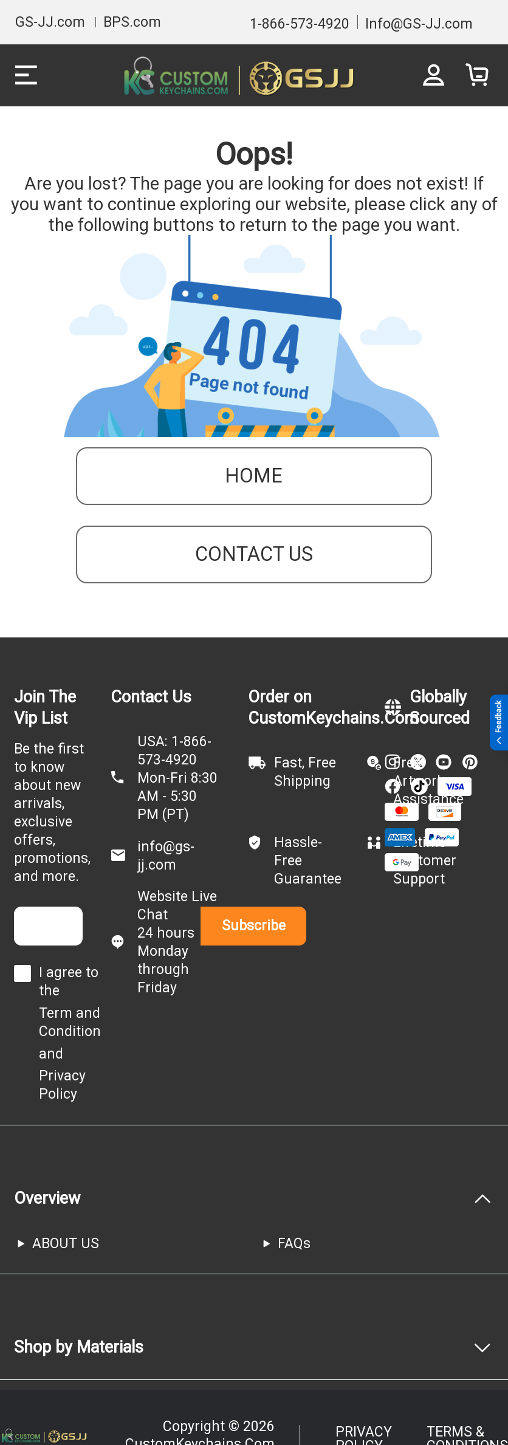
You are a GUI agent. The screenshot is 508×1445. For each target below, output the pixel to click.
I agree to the (68, 981)
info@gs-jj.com (165, 856)
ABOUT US (65, 1243)
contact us (254, 554)
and (51, 1054)
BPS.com (132, 22)
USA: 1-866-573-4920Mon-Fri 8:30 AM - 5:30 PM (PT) (177, 778)
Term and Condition (70, 1022)
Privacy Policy (62, 1085)
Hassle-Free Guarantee (308, 860)
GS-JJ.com (50, 22)
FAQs (294, 1243)
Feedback (499, 723)
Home (254, 475)
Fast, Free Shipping (305, 772)
